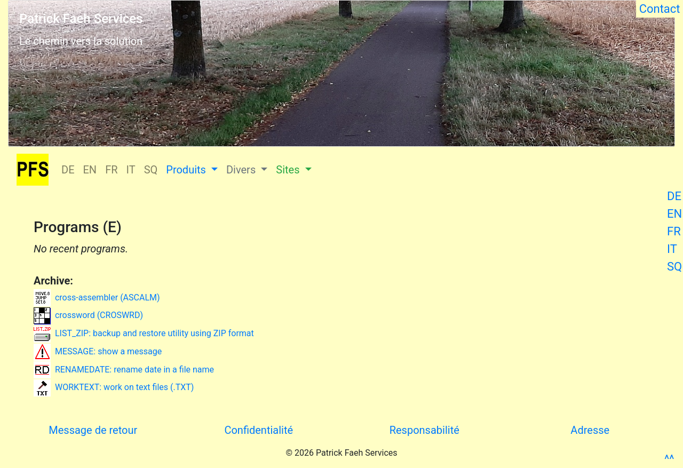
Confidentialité (258, 430)
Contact (659, 8)
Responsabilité (424, 430)
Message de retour (93, 430)
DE (674, 196)
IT (672, 249)
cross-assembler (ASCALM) (97, 297)
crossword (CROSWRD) (88, 315)
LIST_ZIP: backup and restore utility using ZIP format (144, 333)
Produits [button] (187, 169)
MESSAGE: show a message (98, 351)
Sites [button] (289, 169)
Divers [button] (242, 169)
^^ (669, 459)
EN (674, 213)
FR (674, 231)
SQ (674, 266)
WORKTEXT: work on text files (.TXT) (114, 387)
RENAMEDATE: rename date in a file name (124, 369)
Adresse (589, 430)
